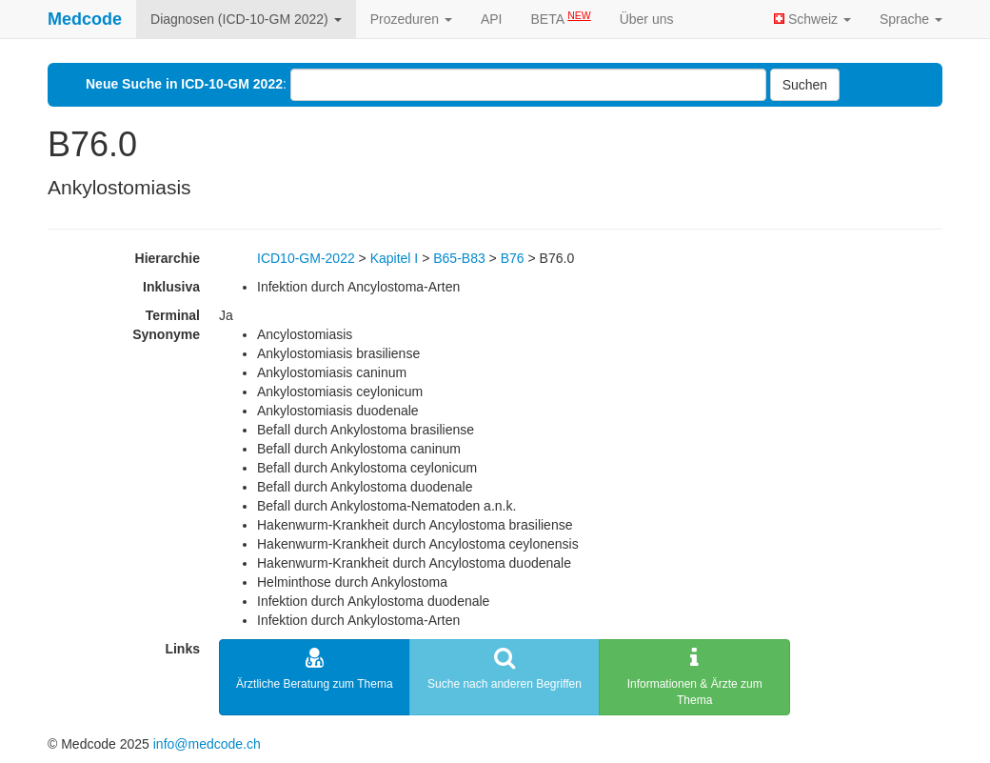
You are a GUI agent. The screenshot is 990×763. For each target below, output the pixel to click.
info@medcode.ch (207, 744)
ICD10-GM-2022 (306, 258)
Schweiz (812, 19)
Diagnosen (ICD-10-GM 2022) (246, 19)
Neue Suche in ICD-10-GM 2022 (184, 83)
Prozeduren (411, 19)
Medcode (85, 19)
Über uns (647, 19)
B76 (513, 258)
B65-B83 (459, 258)
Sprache (911, 19)
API (492, 19)
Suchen (804, 84)
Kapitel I (394, 258)
